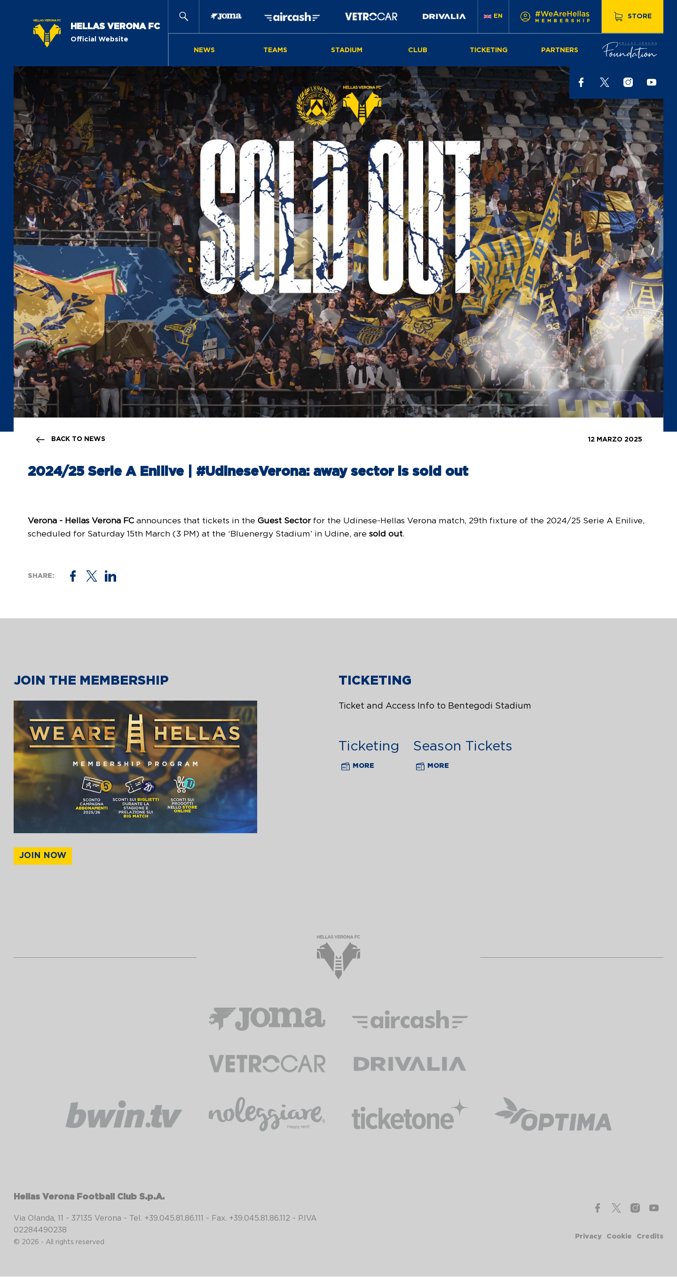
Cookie (619, 1237)
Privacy (588, 1237)
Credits (650, 1237)
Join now (42, 857)
